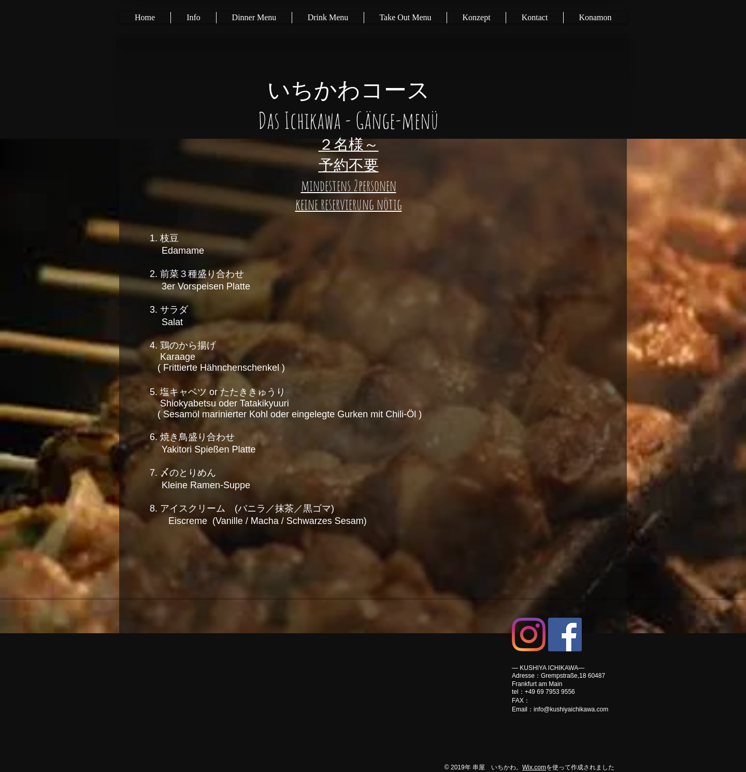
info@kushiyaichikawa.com (571, 709)
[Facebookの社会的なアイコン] (565, 634)
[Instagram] (529, 634)
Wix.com (534, 767)
